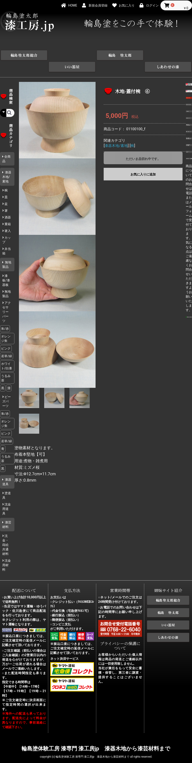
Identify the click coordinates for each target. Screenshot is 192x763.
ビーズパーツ (6, 389)
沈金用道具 (6, 497)
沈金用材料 (6, 553)
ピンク (6, 337)
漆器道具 (6, 470)
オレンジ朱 (6, 327)
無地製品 (6, 253)
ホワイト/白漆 (6, 354)
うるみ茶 (6, 366)
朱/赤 (5, 317)
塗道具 (6, 484)
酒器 (7, 205)
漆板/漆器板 (6, 268)
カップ (6, 228)
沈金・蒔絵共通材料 (5, 533)
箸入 (7, 219)
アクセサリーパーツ (6, 300)
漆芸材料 (6, 513)
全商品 (6, 147)
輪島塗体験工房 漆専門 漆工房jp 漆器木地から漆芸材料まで (96, 737)
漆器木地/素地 (6, 165)
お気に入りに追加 (143, 163)
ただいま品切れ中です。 (143, 147)
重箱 (7, 212)
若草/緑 (6, 344)
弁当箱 (6, 239)
